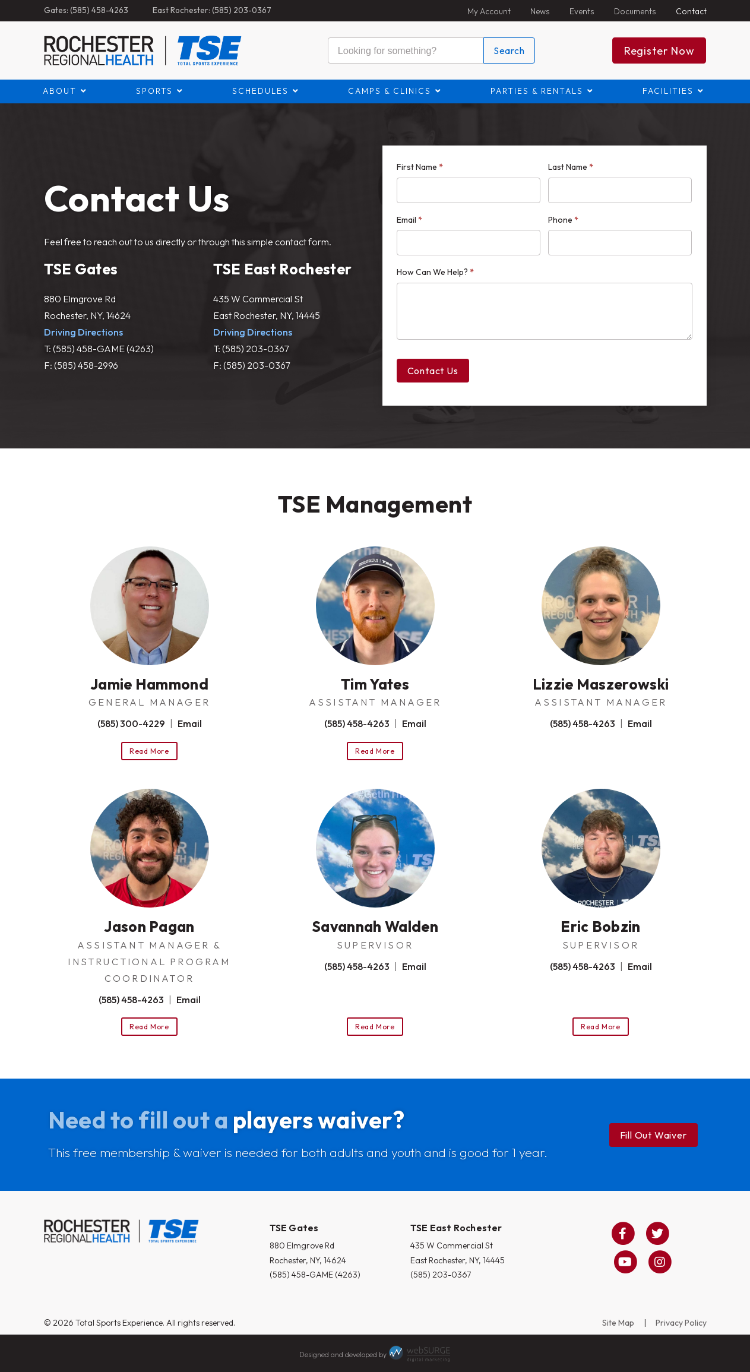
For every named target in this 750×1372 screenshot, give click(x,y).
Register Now (659, 51)
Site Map (618, 1322)
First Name (420, 167)
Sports (154, 91)
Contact (691, 11)
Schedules (260, 91)
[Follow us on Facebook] (623, 1233)
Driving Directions (83, 332)
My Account (489, 11)
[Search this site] (406, 50)
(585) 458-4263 (357, 723)
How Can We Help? (435, 272)
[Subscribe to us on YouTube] (625, 1262)
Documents (635, 11)
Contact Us (432, 371)
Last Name (570, 167)
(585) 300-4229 (131, 723)
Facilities (668, 91)
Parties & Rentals (536, 91)
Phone (563, 219)
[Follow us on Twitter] (657, 1233)
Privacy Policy (681, 1322)
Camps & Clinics (389, 91)
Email (409, 219)
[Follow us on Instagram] (660, 1262)
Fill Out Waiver (653, 1135)
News (540, 11)
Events (581, 11)
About (60, 91)
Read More (149, 751)
